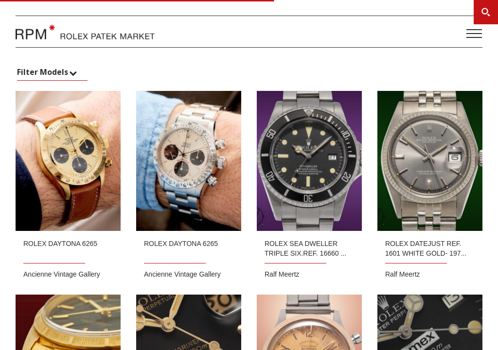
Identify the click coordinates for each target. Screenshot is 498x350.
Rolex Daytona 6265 (60, 243)
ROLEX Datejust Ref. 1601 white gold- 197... (425, 248)
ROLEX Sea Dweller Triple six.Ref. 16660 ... (305, 248)
